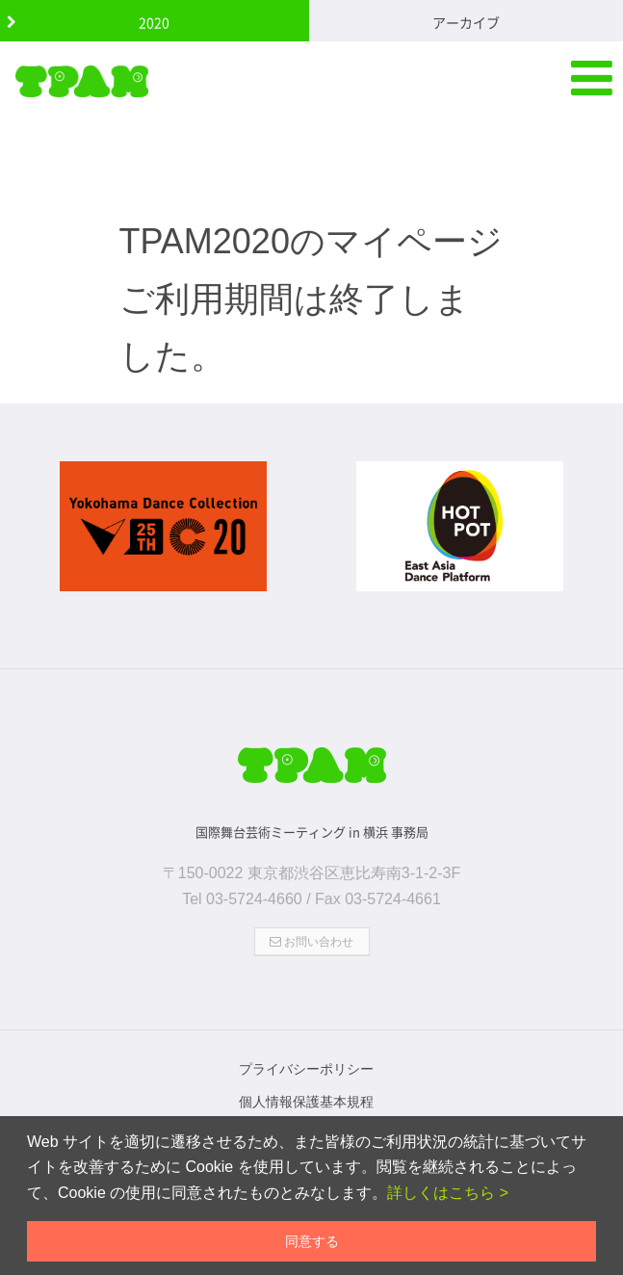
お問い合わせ (311, 933)
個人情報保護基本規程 (306, 1093)
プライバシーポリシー (306, 1060)
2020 (154, 22)
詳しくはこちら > (447, 1192)
